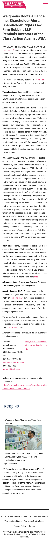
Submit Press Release (39, 516)
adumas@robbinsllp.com (13, 362)
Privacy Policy (20, 526)
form (38, 80)
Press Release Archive (17, 516)
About (3, 516)
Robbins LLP (8, 50)
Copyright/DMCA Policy (34, 521)
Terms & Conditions (13, 521)
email (44, 80)
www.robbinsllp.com (11, 369)
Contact (31, 526)
